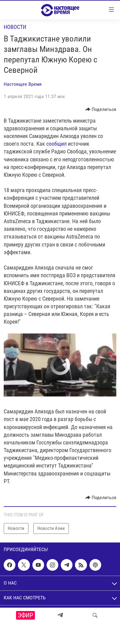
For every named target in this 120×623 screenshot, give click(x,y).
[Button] (101, 109)
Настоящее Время (23, 84)
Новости (15, 27)
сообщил (57, 143)
